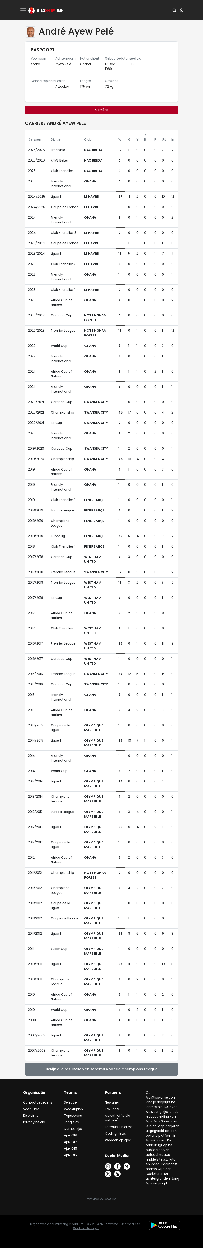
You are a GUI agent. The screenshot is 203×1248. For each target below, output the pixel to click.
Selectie (70, 1102)
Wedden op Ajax (118, 1140)
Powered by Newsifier (102, 1199)
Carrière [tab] (101, 109)
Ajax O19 (70, 1135)
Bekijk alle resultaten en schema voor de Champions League (102, 1069)
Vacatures (31, 1109)
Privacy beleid (34, 1122)
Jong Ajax (71, 1122)
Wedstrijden (73, 1109)
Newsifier (112, 1102)
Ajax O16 (70, 1148)
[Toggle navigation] (23, 10)
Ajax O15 (70, 1155)
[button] (174, 10)
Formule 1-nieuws (118, 1127)
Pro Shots (112, 1109)
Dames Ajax (73, 1128)
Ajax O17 (70, 1142)
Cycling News (115, 1133)
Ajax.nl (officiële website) (117, 1118)
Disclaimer (31, 1115)
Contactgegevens (37, 1102)
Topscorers (73, 1115)
